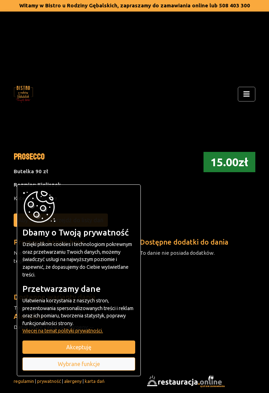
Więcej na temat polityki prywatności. (62, 331)
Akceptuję (78, 347)
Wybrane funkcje (79, 364)
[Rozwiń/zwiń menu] (246, 94)
